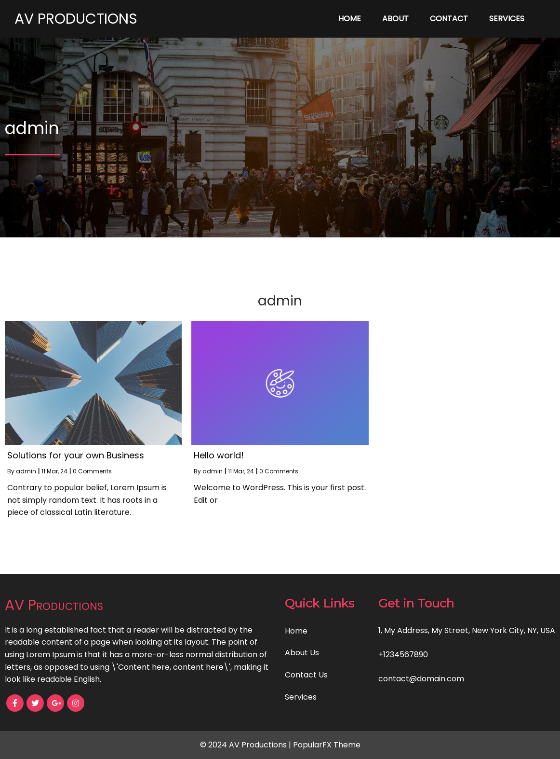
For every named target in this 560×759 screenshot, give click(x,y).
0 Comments (92, 471)
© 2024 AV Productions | (246, 744)
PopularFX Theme (326, 744)
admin (26, 471)
